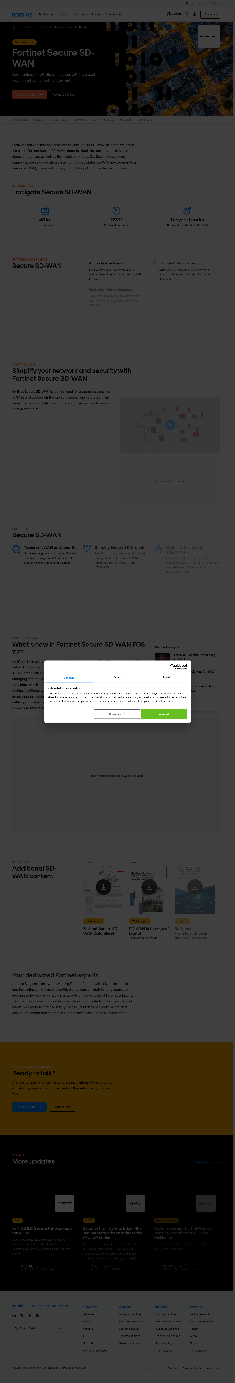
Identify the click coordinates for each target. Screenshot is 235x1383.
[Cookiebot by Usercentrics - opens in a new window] (173, 666)
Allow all (164, 714)
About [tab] (166, 677)
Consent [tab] (69, 677)
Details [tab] (118, 677)
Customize (117, 714)
